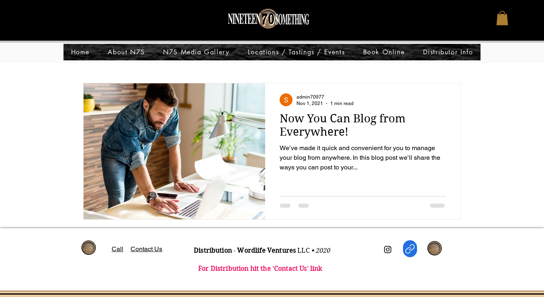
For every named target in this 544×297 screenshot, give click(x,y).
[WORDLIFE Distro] (410, 248)
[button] (502, 18)
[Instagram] (388, 249)
